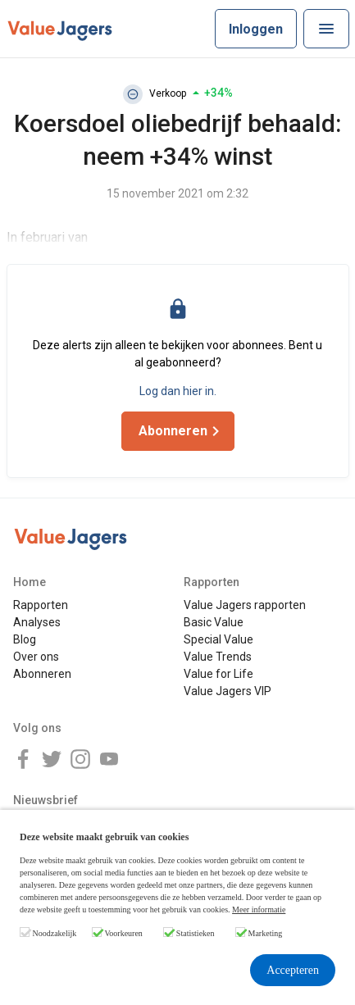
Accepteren (292, 970)
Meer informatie (258, 909)
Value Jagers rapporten (245, 605)
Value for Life (218, 673)
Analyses (37, 622)
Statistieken (195, 933)
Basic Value (213, 622)
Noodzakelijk (55, 933)
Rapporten (40, 605)
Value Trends (218, 656)
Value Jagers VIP (227, 691)
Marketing (265, 933)
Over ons (36, 656)
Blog (24, 639)
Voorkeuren (123, 933)
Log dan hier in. (177, 391)
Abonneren (42, 673)
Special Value (218, 639)
